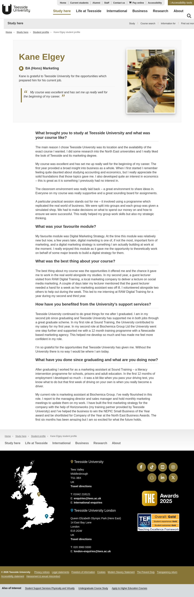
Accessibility (155, 3)
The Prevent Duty (146, 571)
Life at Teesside (36, 442)
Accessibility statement (12, 575)
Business (82, 442)
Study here (15, 23)
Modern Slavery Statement (121, 571)
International (61, 442)
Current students (79, 3)
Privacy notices (42, 571)
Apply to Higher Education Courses (129, 587)
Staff (106, 3)
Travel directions (81, 485)
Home (63, 3)
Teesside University (16, 9)
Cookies (101, 571)
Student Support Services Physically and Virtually (50, 587)
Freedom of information (83, 571)
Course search (148, 23)
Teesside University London (93, 509)
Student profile (41, 32)
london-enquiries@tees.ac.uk (92, 550)
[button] (181, 2)
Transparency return (167, 571)
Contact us (119, 3)
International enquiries (88, 501)
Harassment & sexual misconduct (43, 575)
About (116, 442)
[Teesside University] (39, 493)
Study (132, 23)
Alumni (96, 3)
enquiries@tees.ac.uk (87, 497)
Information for (168, 23)
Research (100, 442)
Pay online (138, 3)
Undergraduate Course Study (93, 587)
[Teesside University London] (46, 515)
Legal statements (60, 571)
